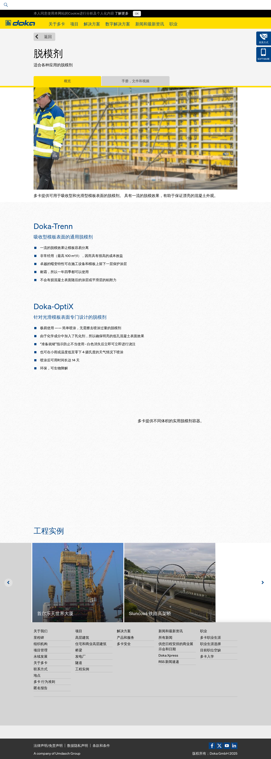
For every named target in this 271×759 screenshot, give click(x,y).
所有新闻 (165, 637)
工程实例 (82, 669)
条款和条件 (101, 745)
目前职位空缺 (210, 650)
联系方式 (40, 669)
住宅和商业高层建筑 (90, 643)
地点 (37, 675)
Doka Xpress (168, 655)
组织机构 (40, 643)
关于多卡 (57, 24)
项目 (74, 24)
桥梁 (78, 650)
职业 (173, 24)
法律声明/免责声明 (48, 745)
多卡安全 (124, 643)
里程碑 (39, 637)
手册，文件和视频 (135, 80)
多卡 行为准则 (44, 681)
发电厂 (80, 656)
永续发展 (40, 656)
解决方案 (92, 24)
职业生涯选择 (210, 643)
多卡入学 (207, 656)
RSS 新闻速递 (168, 661)
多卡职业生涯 (210, 637)
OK (137, 13)
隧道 (78, 662)
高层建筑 (82, 637)
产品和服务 (125, 637)
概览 (67, 80)
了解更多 (122, 13)
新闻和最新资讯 (149, 24)
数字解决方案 (117, 24)
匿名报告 (40, 688)
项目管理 (40, 650)
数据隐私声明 (77, 745)
